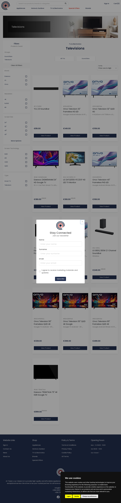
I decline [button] (76, 496)
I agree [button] (69, 496)
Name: (41, 240)
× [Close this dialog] (82, 222)
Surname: (43, 249)
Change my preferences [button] (89, 496)
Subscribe (60, 279)
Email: (41, 259)
